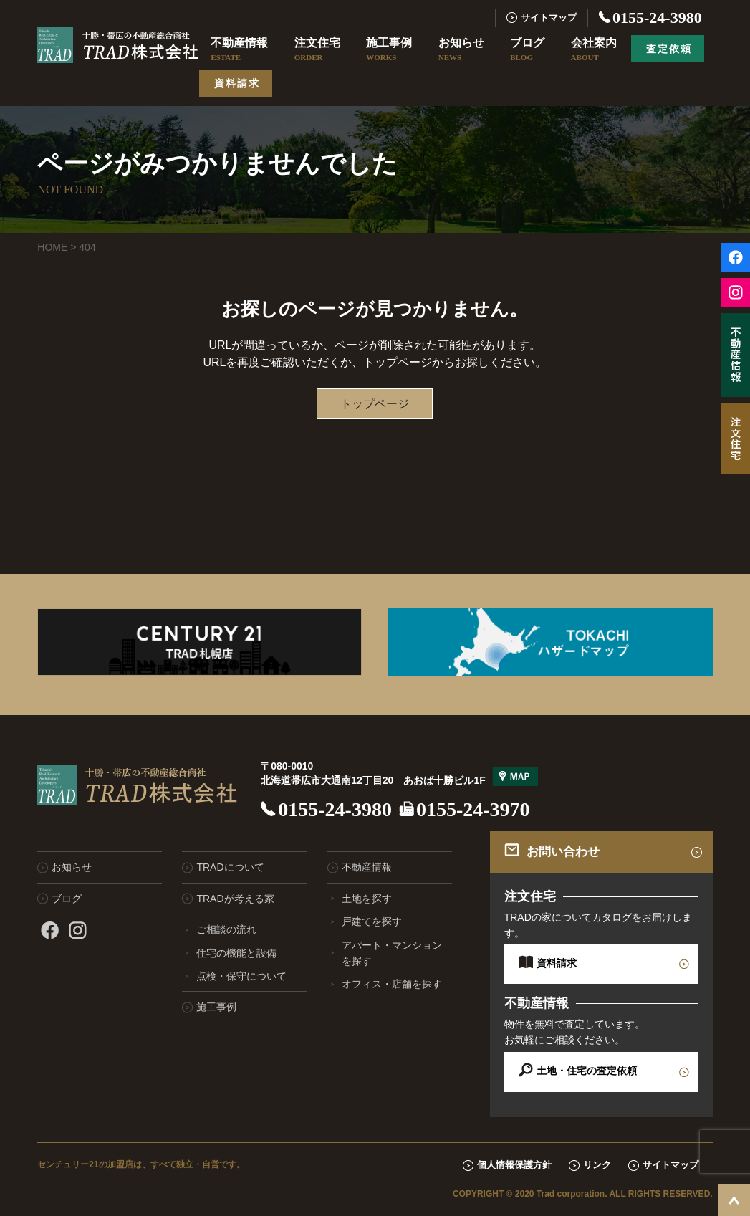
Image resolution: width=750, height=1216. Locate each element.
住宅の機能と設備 (236, 953)
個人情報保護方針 (514, 1164)
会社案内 (594, 50)
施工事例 (389, 50)
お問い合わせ (563, 851)
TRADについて (230, 867)
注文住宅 (317, 50)
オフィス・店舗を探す (392, 984)
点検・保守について (241, 976)
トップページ (374, 404)
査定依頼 (669, 48)
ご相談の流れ (226, 929)
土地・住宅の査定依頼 (587, 1070)
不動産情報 (239, 50)
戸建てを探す (372, 921)
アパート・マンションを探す (392, 953)
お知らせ (461, 50)
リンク (597, 1164)
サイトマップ (549, 17)
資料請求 (237, 83)
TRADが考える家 (235, 898)
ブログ (527, 50)
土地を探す (367, 898)
